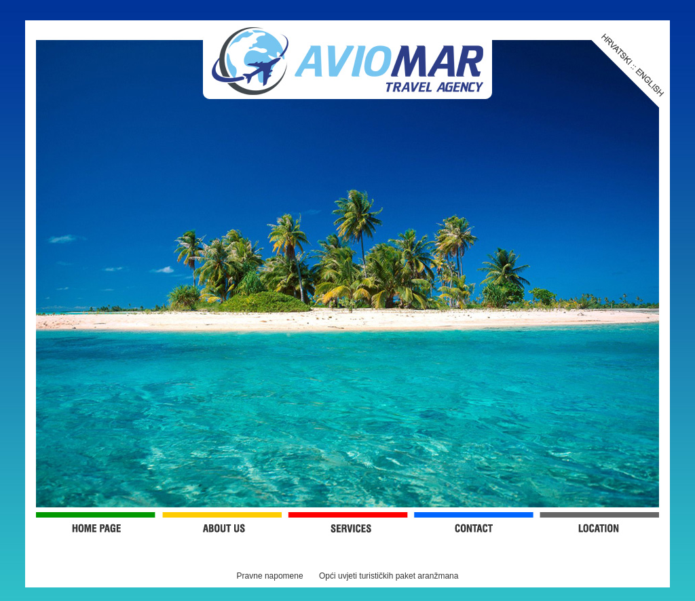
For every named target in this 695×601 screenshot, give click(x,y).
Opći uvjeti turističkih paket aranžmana (388, 576)
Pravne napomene (270, 576)
